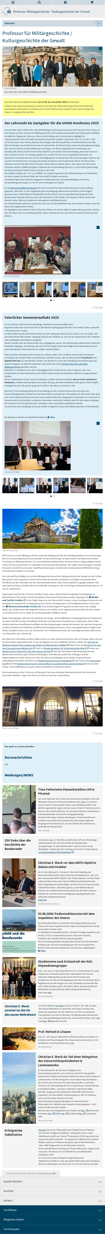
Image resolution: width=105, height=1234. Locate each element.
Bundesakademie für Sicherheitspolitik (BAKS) (65, 648)
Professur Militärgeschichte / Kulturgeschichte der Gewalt (51, 11)
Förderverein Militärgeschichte (22, 188)
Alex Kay (42, 1130)
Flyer (43, 951)
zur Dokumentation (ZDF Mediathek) (55, 852)
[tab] (51, 300)
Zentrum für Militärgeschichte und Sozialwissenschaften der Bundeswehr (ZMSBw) (50, 643)
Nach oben (99, 307)
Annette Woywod (45, 1173)
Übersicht (54, 23)
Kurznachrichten (18, 757)
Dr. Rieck (60, 1005)
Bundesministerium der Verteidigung (55, 660)
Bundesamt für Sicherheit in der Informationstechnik (26, 651)
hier (52, 417)
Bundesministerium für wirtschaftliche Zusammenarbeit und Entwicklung (50, 663)
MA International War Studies (23, 606)
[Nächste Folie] (99, 289)
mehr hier (42, 900)
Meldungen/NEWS (19, 775)
